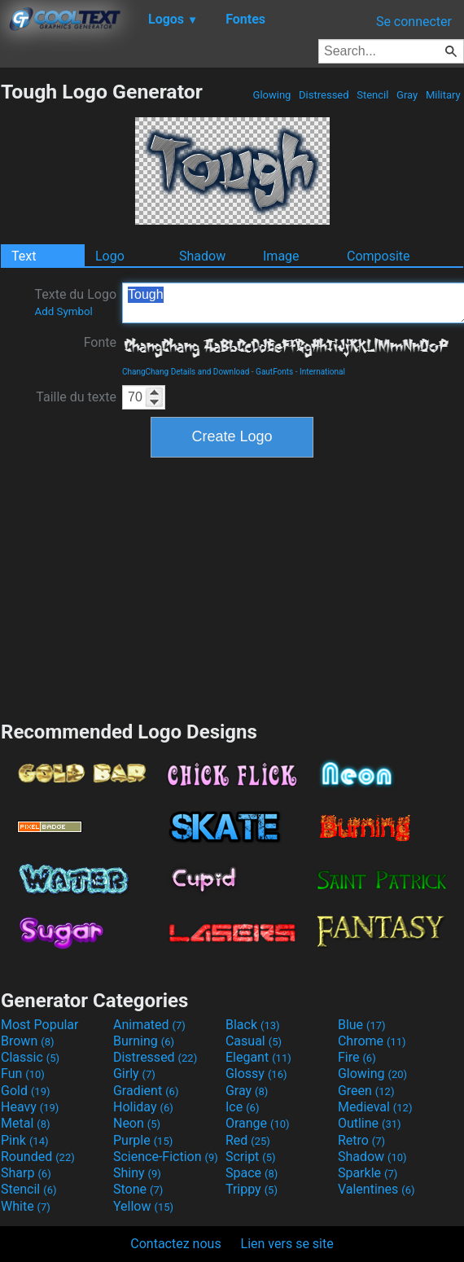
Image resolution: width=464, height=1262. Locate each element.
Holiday (143, 1107)
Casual (253, 1041)
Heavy (30, 1107)
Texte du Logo (75, 302)
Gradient (145, 1090)
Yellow (143, 1206)
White (25, 1206)
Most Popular (40, 1024)
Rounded (38, 1156)
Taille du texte (76, 397)
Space (251, 1173)
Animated (149, 1024)
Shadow (202, 256)
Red (247, 1140)
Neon (136, 1123)
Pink (25, 1140)
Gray (407, 95)
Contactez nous (175, 1243)
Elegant (258, 1057)
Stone (138, 1189)
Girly (134, 1073)
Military (443, 95)
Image (281, 256)
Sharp (26, 1173)
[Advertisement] (232, 587)
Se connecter (414, 21)
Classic (30, 1057)
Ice (242, 1107)
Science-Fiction (165, 1156)
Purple (143, 1140)
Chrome (372, 1041)
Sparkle (367, 1173)
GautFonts (274, 371)
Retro (361, 1140)
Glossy (256, 1073)
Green (366, 1090)
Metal (25, 1123)
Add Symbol (63, 311)
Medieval (375, 1107)
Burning (143, 1041)
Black (252, 1024)
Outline (369, 1123)
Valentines (376, 1189)
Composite (378, 256)
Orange (257, 1123)
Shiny (137, 1173)
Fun (23, 1073)
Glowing (271, 95)
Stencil (373, 95)
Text (23, 256)
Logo (110, 256)
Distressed (324, 95)
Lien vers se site (287, 1243)
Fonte (100, 342)
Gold (25, 1090)
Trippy (251, 1189)
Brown (27, 1041)
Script (250, 1156)
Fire (357, 1057)
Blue (362, 1024)
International (322, 371)
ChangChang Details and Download (185, 371)
